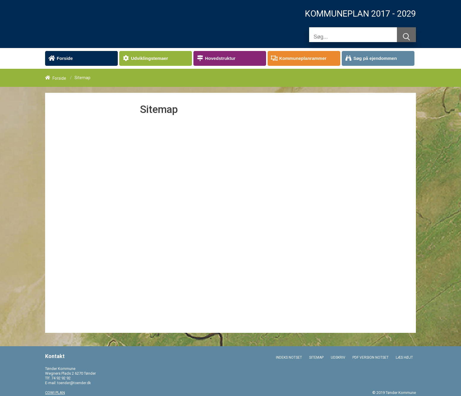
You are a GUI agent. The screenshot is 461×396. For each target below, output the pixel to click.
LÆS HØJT (404, 357)
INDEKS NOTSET (289, 357)
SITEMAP (316, 357)
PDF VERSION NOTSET (370, 357)
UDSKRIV (338, 357)
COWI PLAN (55, 392)
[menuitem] (81, 58)
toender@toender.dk (74, 383)
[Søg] (353, 36)
